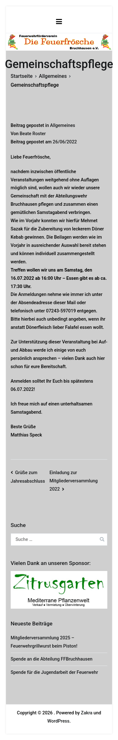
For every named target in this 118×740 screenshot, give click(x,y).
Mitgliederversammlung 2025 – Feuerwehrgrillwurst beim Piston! (44, 642)
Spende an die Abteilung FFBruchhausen (52, 659)
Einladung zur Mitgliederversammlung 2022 (73, 481)
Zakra (87, 713)
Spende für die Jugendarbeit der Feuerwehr (54, 672)
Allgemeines (62, 125)
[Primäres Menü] (59, 22)
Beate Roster (33, 133)
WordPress (58, 721)
